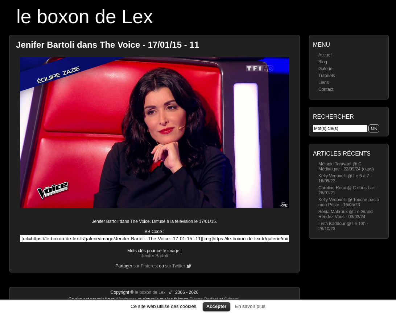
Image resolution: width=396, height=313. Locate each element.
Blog (322, 61)
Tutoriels (326, 75)
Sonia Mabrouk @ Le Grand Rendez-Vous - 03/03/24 (345, 214)
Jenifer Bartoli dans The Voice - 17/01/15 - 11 (107, 45)
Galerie (325, 68)
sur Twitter (175, 265)
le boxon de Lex (84, 16)
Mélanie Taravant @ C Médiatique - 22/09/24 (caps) (346, 166)
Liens (323, 82)
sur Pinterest (145, 265)
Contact (325, 89)
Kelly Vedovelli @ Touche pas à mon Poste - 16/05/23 (348, 202)
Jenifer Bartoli (154, 255)
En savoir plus (250, 306)
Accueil (325, 55)
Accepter (216, 306)
